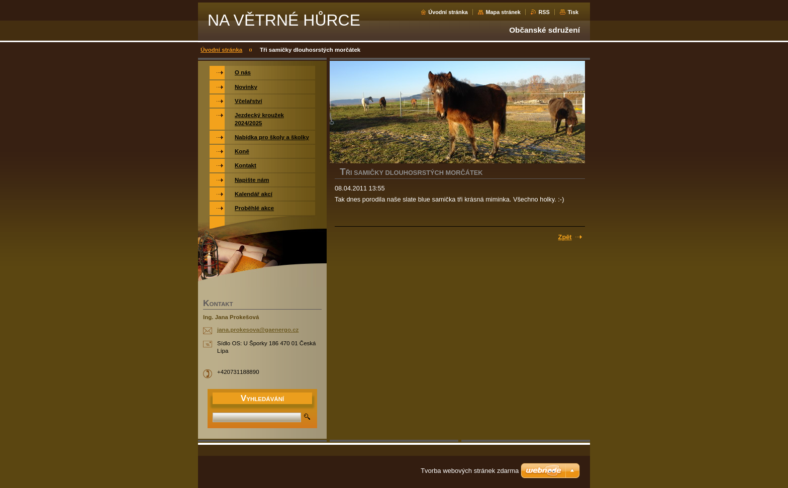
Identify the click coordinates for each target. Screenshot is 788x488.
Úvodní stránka (448, 12)
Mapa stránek (503, 12)
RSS (543, 12)
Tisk (572, 12)
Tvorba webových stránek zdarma (470, 470)
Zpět (565, 237)
